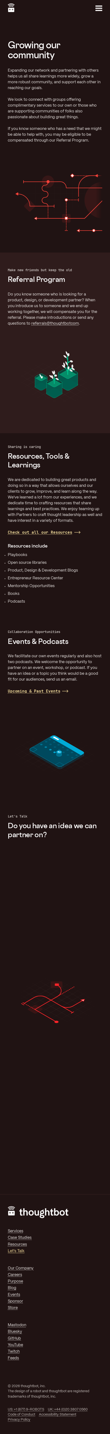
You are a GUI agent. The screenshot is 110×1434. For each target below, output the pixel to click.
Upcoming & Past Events (34, 691)
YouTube (15, 1345)
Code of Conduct (21, 1414)
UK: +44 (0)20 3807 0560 (68, 1409)
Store (13, 1308)
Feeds (13, 1358)
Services (15, 1231)
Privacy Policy (19, 1419)
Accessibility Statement (57, 1414)
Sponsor (15, 1301)
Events (14, 1295)
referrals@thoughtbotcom (55, 323)
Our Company (21, 1268)
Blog (12, 1288)
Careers (15, 1275)
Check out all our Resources (40, 532)
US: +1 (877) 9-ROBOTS (26, 1409)
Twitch (14, 1351)
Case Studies (20, 1238)
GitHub (14, 1338)
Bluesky (15, 1331)
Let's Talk (16, 1251)
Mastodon (17, 1325)
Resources (17, 1244)
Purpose (15, 1281)
